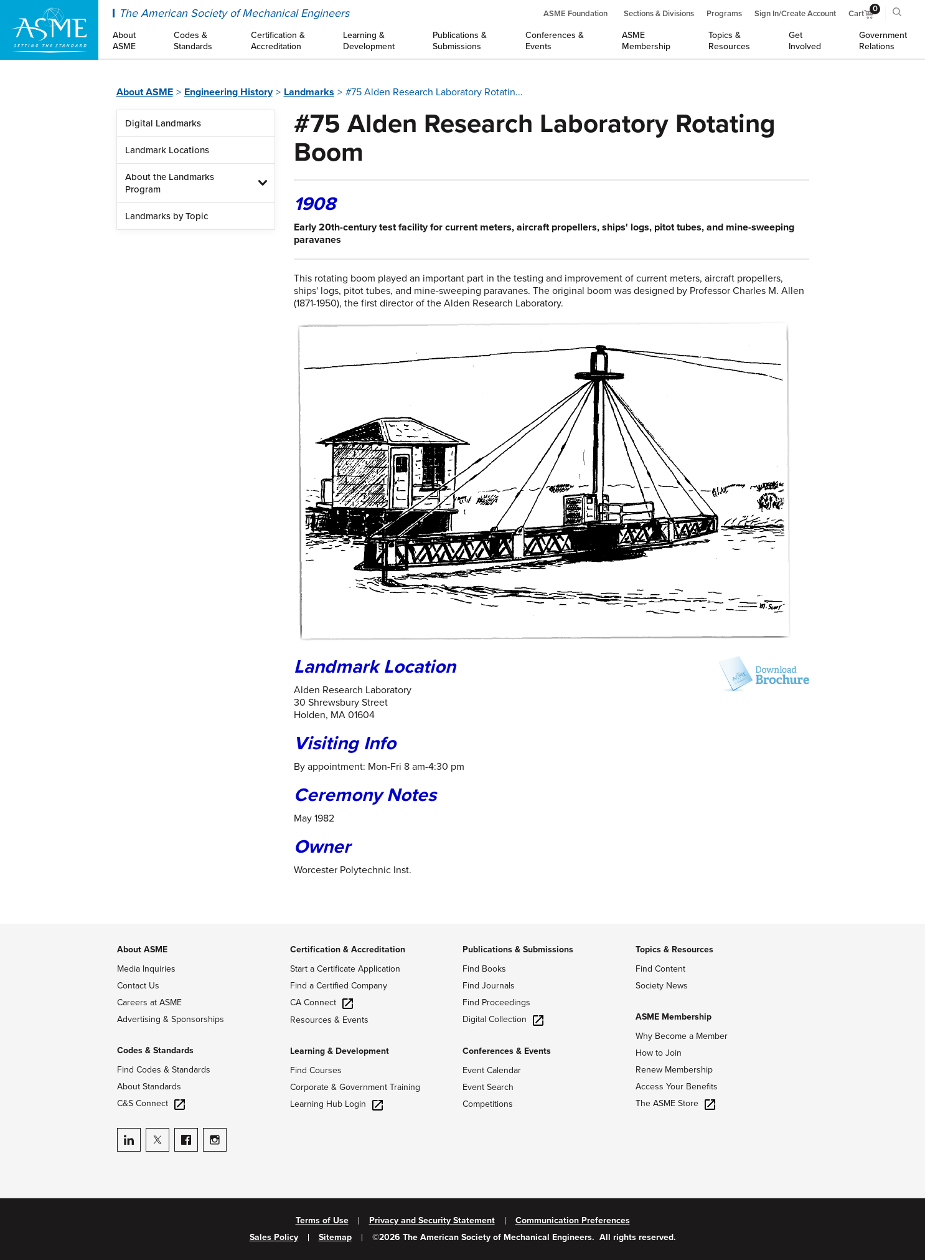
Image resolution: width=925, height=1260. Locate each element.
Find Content (660, 969)
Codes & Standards (155, 1050)
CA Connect (321, 1002)
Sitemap (335, 1237)
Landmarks (309, 92)
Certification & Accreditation (347, 949)
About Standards (149, 1086)
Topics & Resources (674, 949)
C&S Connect (151, 1103)
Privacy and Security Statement (432, 1220)
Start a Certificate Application (345, 969)
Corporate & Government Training (355, 1087)
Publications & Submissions (518, 949)
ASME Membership (673, 1016)
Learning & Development (339, 1051)
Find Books (484, 969)
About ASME (144, 92)
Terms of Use (322, 1220)
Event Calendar (492, 1070)
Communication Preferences (572, 1220)
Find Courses (316, 1070)
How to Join (659, 1053)
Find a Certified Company (338, 985)
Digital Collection (503, 1019)
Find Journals (489, 985)
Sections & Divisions (659, 14)
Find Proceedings (496, 1002)
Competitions (488, 1104)
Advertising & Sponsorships (170, 1019)
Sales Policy (274, 1237)
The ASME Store (675, 1103)
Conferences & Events (507, 1051)
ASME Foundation (575, 14)
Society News (662, 985)
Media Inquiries (146, 969)
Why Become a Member (682, 1036)
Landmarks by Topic (166, 216)
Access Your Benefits (677, 1086)
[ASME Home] (49, 30)
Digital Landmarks (163, 123)
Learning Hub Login (336, 1104)
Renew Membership (674, 1069)
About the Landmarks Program (169, 183)
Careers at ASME (149, 1002)
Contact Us (138, 985)
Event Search (488, 1087)
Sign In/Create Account (795, 14)
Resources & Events (329, 1020)
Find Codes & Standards (163, 1069)
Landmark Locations (167, 150)
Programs (724, 14)
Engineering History (228, 92)
